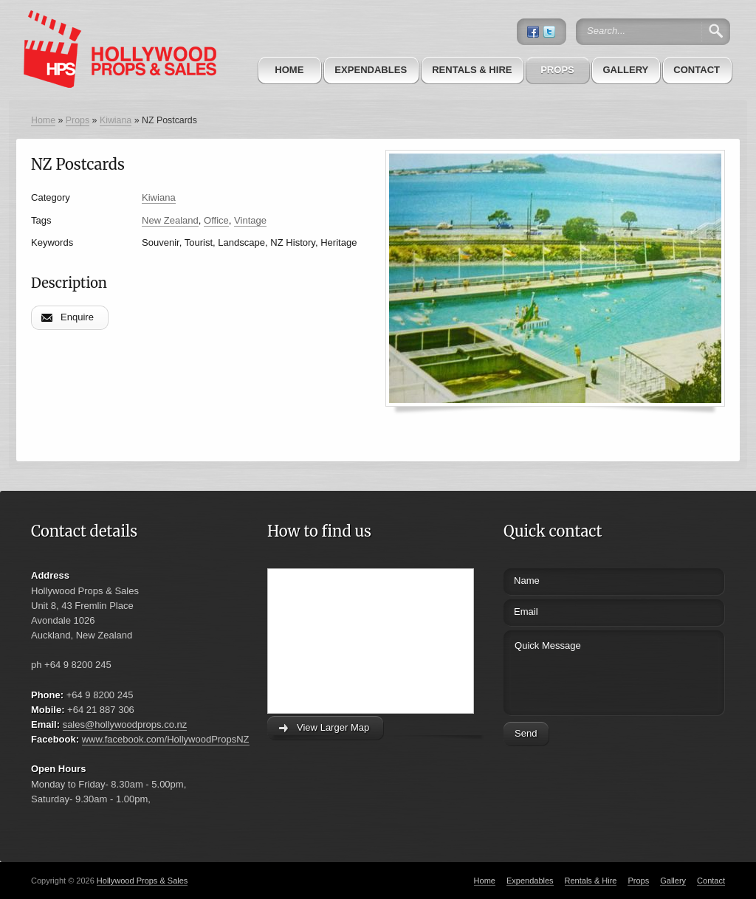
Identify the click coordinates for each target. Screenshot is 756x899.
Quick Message (586, 670)
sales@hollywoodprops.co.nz (125, 724)
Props (557, 69)
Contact (696, 69)
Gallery (625, 69)
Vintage (250, 220)
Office (216, 220)
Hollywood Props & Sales (142, 880)
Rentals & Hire (472, 69)
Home (289, 69)
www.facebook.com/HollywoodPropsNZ (166, 739)
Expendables (370, 69)
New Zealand (170, 220)
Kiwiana (115, 120)
